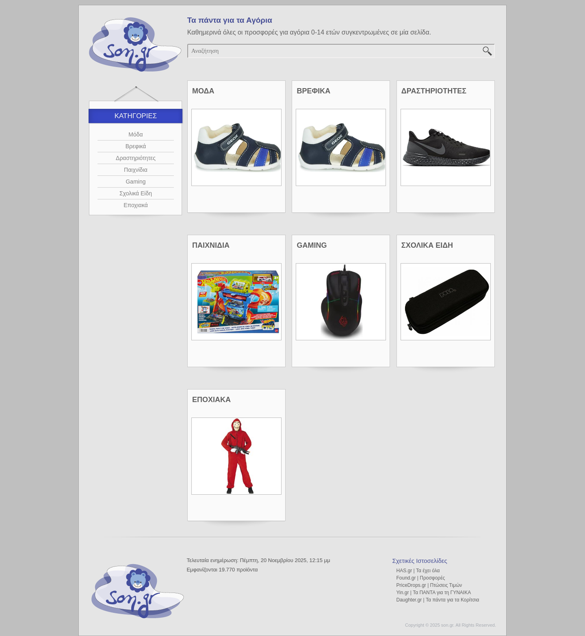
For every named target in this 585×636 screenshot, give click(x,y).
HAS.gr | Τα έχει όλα (418, 570)
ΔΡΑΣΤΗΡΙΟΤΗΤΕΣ (433, 91)
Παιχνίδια (135, 170)
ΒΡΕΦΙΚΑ (313, 91)
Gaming (135, 181)
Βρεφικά (136, 146)
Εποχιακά (136, 205)
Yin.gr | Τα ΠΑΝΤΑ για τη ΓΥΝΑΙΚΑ (433, 592)
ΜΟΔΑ (203, 91)
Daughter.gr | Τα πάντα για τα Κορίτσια (437, 600)
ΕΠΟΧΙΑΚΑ (211, 400)
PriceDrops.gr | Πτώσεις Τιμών (429, 585)
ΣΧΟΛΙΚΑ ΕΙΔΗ (427, 245)
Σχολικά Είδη (135, 193)
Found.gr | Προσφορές (420, 578)
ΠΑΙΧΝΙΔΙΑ (211, 245)
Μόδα (135, 134)
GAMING (312, 245)
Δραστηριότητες (136, 158)
